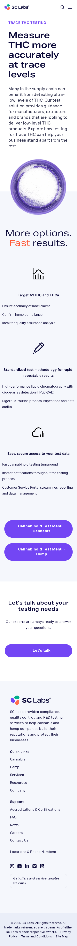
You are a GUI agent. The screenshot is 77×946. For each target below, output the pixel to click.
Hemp (15, 767)
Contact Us (19, 840)
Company (17, 790)
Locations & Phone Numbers (33, 852)
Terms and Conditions (36, 936)
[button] (70, 7)
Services (17, 775)
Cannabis (17, 759)
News (14, 825)
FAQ (13, 817)
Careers (16, 833)
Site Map (61, 936)
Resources (18, 782)
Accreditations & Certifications (35, 809)
